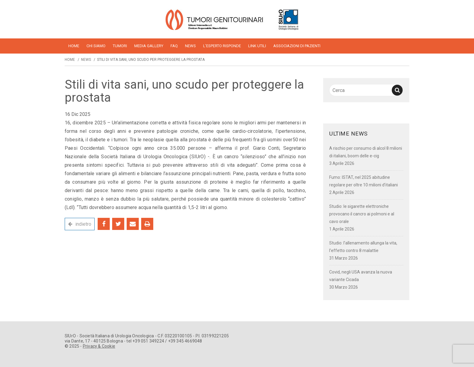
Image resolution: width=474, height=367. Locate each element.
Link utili (257, 46)
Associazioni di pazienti (296, 46)
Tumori (120, 46)
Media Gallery (148, 46)
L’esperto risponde (222, 46)
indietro (83, 224)
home (73, 46)
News (190, 46)
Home (70, 59)
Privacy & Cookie (99, 346)
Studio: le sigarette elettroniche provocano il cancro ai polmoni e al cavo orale (361, 214)
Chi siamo (96, 46)
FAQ (174, 46)
